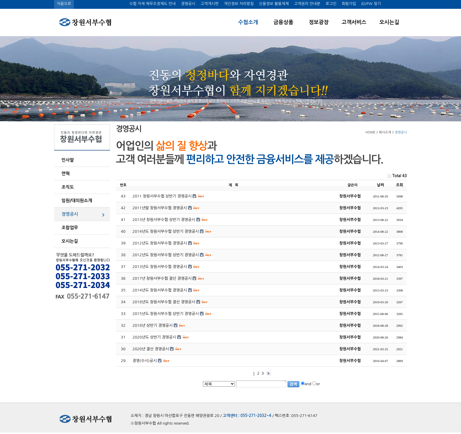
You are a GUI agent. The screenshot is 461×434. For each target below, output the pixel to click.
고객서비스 (354, 22)
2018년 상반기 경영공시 (153, 325)
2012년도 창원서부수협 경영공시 (160, 243)
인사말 (67, 160)
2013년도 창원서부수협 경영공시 (160, 267)
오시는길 (389, 22)
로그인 (330, 4)
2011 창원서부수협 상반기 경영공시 (162, 196)
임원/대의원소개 (76, 200)
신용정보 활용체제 (274, 4)
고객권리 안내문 (307, 4)
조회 (399, 185)
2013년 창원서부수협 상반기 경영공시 (164, 220)
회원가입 (349, 4)
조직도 (67, 187)
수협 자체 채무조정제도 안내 (152, 4)
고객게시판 (209, 4)
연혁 (65, 173)
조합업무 (69, 227)
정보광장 (319, 22)
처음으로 (64, 4)
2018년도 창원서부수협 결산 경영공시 (164, 302)
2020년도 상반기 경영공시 (154, 337)
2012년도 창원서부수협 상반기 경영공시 (166, 255)
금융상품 (283, 22)
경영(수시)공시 (145, 361)
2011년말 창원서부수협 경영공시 (160, 208)
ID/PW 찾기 (371, 4)
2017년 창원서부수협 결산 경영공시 (162, 278)
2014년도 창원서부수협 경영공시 (160, 290)
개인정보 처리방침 (238, 4)
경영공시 (188, 4)
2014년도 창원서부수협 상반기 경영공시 (166, 231)
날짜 (380, 185)
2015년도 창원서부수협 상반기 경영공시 (166, 314)
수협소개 (248, 22)
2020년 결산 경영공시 (151, 349)
